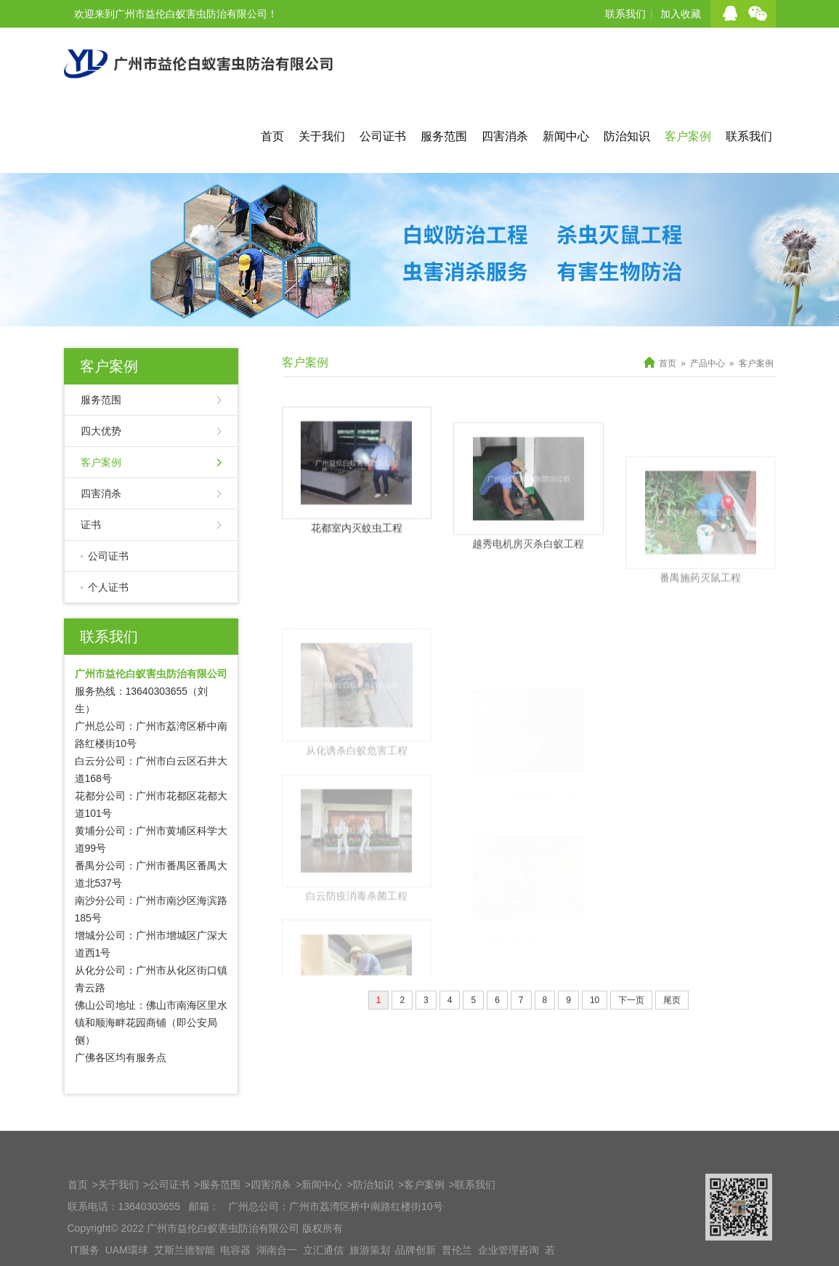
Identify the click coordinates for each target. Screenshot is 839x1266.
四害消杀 (505, 136)
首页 (272, 136)
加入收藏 (680, 14)
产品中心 (707, 363)
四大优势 (101, 431)
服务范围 (444, 136)
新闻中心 (566, 136)
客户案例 (688, 136)
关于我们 (322, 136)
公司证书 (383, 136)
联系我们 (625, 14)
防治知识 (627, 136)
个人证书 (108, 587)
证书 (91, 525)
